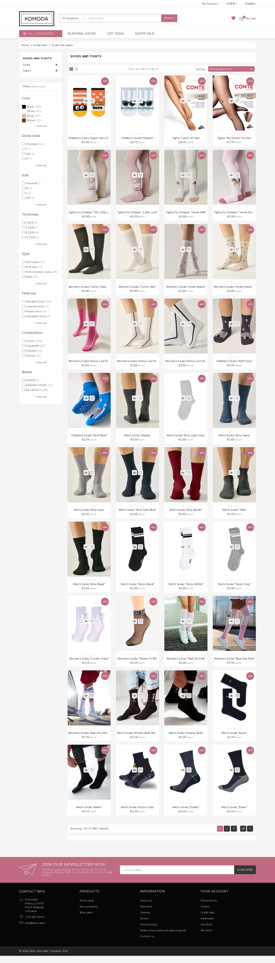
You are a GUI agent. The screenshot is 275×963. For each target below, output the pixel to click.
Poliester (33, 350)
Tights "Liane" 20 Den (186, 138)
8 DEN (31, 232)
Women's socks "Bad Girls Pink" (234, 663)
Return (144, 925)
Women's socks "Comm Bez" (137, 288)
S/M (29, 153)
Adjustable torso (37, 316)
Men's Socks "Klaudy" (137, 438)
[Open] (25, 34)
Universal (34, 144)
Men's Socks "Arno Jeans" (234, 438)
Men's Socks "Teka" (234, 513)
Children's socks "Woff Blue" (89, 438)
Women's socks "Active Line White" (188, 363)
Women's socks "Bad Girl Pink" (186, 663)
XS (28, 188)
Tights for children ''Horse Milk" (186, 213)
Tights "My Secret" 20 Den (234, 138)
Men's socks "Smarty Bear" (186, 738)
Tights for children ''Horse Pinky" (235, 213)
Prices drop (87, 907)
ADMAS (32, 380)
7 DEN (31, 227)
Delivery (145, 919)
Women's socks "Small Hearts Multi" (237, 288)
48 (243, 835)
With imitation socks (41, 272)
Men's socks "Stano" (234, 813)
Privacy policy (148, 931)
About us (146, 907)
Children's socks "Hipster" (137, 138)
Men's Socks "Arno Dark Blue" (137, 513)
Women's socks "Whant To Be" (137, 663)
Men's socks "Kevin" (234, 738)
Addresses (207, 925)
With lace (34, 267)
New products (89, 913)
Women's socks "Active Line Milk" (138, 363)
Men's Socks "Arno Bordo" (185, 513)
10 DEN (32, 237)
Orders (205, 913)
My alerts (206, 937)
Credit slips (207, 919)
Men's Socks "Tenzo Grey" (234, 588)
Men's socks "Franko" (185, 813)
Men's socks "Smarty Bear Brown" (138, 738)
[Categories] (73, 18)
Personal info (209, 907)
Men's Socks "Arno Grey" (89, 513)
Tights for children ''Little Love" (137, 213)
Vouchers (206, 931)
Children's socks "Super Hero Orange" (92, 138)
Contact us (147, 943)
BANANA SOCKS (38, 385)
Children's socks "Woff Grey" (234, 363)
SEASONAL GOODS (82, 33)
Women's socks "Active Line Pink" (90, 363)
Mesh (31, 276)
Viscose (33, 355)
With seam (35, 262)
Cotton (33, 341)
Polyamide (35, 345)
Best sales (86, 919)
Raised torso (35, 311)
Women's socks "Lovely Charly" (89, 663)
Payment (146, 913)
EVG (65, 958)
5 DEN (31, 222)
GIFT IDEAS (115, 33)
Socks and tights (37, 58)
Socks (26, 64)
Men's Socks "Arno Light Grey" (186, 438)
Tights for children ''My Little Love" (91, 213)
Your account (215, 898)
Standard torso (38, 301)
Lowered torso (37, 306)
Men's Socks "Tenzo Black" (138, 588)
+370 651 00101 (34, 924)
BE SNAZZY (36, 390)
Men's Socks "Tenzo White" (186, 588)
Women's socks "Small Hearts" (185, 288)
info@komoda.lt (35, 930)
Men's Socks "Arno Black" (89, 588)
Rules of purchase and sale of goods (163, 937)
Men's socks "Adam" (89, 813)
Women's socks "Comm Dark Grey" (91, 288)
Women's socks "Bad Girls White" (89, 738)
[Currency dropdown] (228, 3)
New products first (232, 69)
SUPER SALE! (144, 33)
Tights (27, 70)
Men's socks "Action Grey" (137, 813)
